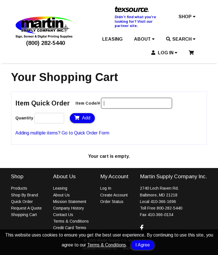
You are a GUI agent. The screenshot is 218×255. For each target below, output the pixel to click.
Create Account (114, 195)
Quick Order (22, 201)
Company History (68, 208)
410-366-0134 (160, 214)
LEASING (112, 39)
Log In (105, 188)
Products (19, 188)
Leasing (60, 188)
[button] (187, 18)
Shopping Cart (24, 214)
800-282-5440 (169, 208)
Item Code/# (88, 103)
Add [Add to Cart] (82, 117)
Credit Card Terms (69, 227)
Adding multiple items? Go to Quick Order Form (62, 132)
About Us (61, 195)
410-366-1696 (163, 201)
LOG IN (164, 52)
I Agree (142, 244)
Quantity (24, 118)
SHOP (187, 16)
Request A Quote (26, 208)
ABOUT (144, 39)
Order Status (111, 201)
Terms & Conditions (106, 244)
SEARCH (181, 39)
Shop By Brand (24, 195)
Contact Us (63, 214)
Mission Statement (69, 201)
